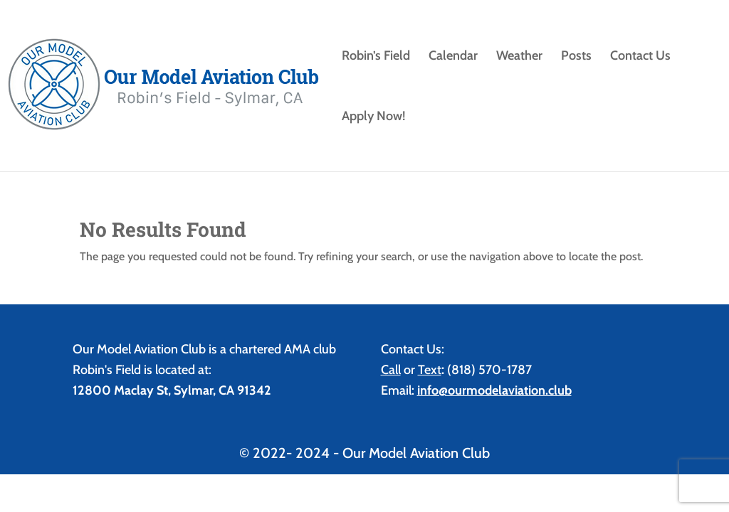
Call (391, 370)
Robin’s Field (376, 56)
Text (429, 370)
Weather (519, 56)
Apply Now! (373, 117)
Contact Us (640, 56)
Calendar (453, 56)
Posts (576, 56)
